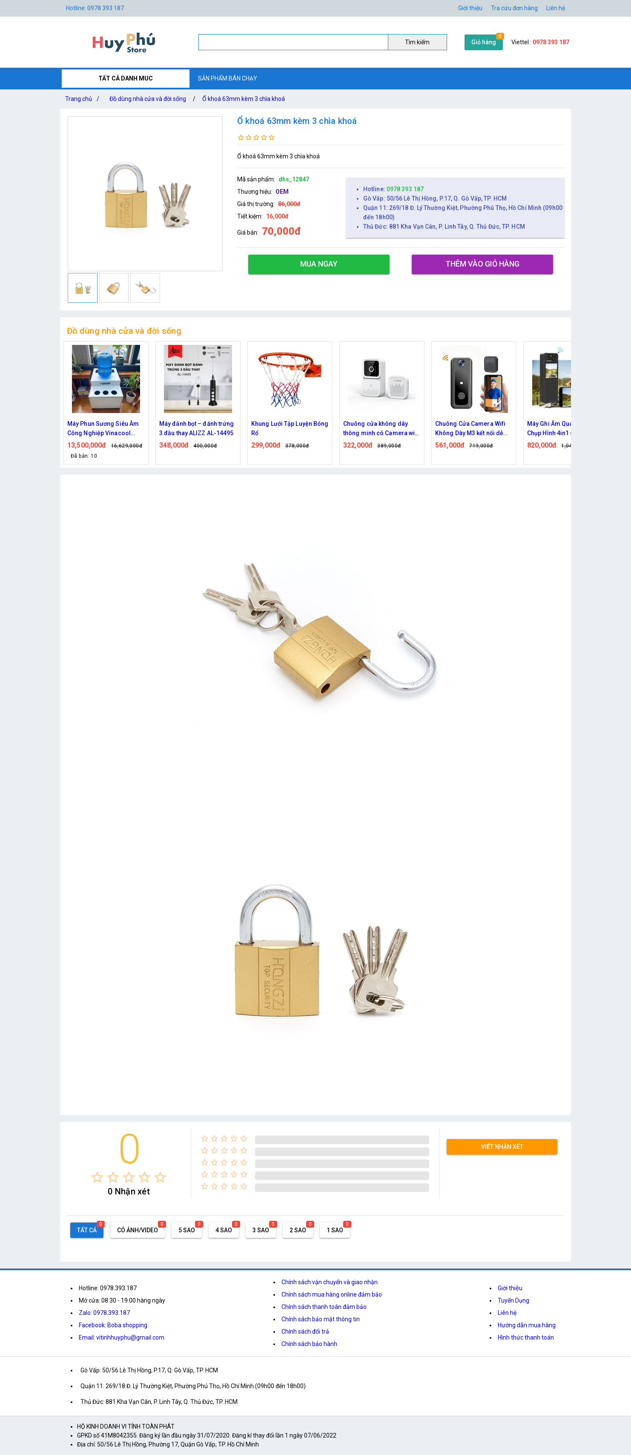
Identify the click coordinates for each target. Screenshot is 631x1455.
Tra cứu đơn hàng (514, 8)
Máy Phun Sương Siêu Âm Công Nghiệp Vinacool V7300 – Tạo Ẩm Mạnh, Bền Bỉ (105, 429)
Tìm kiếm (417, 42)
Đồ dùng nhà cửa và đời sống (147, 98)
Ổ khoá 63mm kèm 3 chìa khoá (243, 98)
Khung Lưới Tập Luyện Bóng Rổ (290, 428)
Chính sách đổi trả (305, 1331)
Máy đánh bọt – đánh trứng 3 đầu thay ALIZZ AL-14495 (196, 428)
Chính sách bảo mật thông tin (320, 1319)
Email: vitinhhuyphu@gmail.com (121, 1337)
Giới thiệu (510, 1288)
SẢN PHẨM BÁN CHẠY (227, 78)
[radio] (97, 1177)
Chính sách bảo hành (309, 1343)
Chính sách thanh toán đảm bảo (324, 1306)
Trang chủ (84, 99)
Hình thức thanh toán (526, 1337)
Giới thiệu (470, 8)
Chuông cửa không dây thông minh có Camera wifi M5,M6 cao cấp (381, 429)
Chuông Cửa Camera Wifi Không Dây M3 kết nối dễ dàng (470, 429)
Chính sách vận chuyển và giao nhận (329, 1282)
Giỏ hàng (483, 42)
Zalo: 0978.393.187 (104, 1312)
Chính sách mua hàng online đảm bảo (331, 1294)
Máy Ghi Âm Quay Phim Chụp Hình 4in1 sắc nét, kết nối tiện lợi (564, 429)
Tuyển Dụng (513, 1300)
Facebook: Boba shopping (113, 1325)
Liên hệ (555, 8)
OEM (282, 191)
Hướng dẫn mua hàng (527, 1325)
